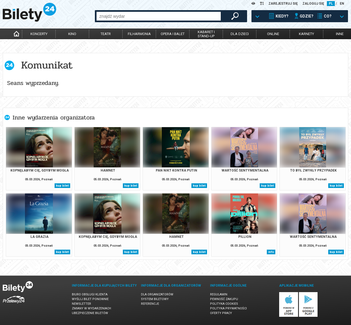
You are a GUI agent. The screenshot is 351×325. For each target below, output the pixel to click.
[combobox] (158, 16)
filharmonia (139, 34)
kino (72, 34)
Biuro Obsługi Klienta (89, 294)
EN (342, 3)
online (273, 34)
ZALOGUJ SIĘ (313, 3)
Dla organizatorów (157, 294)
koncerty (38, 34)
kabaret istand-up (206, 34)
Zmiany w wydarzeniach (91, 308)
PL (331, 3)
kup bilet (62, 185)
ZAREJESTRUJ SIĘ (283, 3)
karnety (306, 34)
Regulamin (218, 294)
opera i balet (173, 34)
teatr (106, 34)
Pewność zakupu (224, 299)
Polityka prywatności (228, 308)
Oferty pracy (221, 313)
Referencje (150, 304)
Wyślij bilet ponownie (90, 299)
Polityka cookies (224, 304)
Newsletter (81, 304)
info (271, 252)
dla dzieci (240, 34)
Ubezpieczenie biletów (90, 313)
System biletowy (155, 299)
